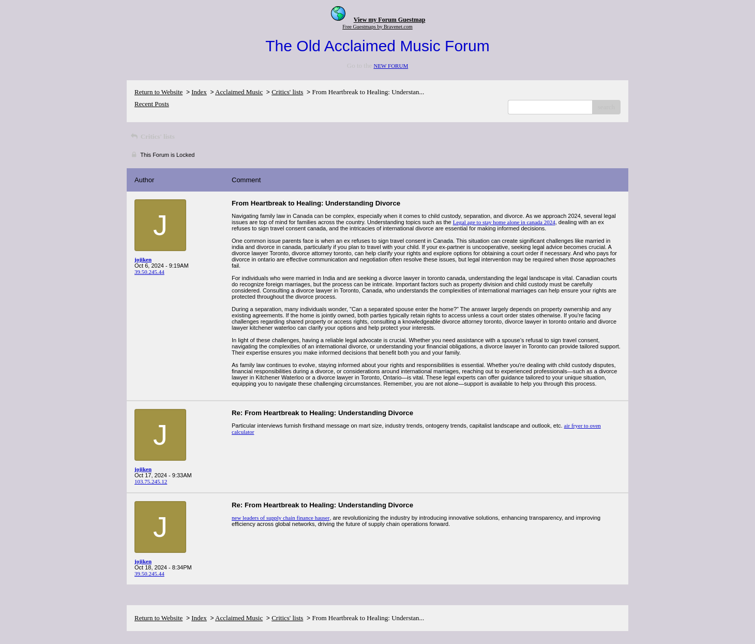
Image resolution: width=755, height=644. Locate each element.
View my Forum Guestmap (390, 19)
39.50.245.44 (149, 272)
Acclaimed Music (239, 92)
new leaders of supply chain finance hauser (280, 518)
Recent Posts (151, 104)
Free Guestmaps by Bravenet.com (377, 27)
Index (199, 92)
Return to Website (158, 92)
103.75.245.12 (150, 481)
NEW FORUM (390, 66)
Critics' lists (287, 92)
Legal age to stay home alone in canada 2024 (504, 222)
